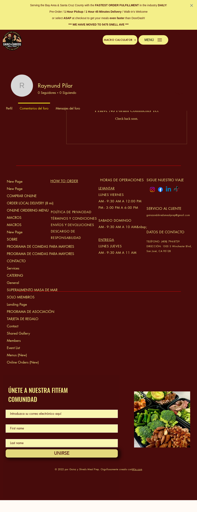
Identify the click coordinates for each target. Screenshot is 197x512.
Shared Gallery (18, 333)
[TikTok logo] (176, 189)
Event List (13, 348)
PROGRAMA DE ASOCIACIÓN (28, 311)
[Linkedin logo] (168, 189)
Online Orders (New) (23, 362)
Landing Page (17, 304)
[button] (120, 40)
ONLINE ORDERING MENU (28, 210)
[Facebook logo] (160, 189)
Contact (12, 326)
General (13, 283)
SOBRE (12, 239)
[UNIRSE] (62, 453)
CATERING (15, 275)
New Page (15, 181)
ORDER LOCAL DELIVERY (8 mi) (28, 203)
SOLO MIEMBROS (21, 297)
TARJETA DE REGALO (22, 319)
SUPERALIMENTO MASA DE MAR (28, 290)
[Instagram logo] (152, 189)
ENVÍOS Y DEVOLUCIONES (72, 225)
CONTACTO (16, 261)
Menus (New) (17, 355)
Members (14, 340)
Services (13, 268)
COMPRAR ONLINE (22, 196)
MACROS (14, 217)
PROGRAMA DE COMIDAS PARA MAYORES (28, 246)
